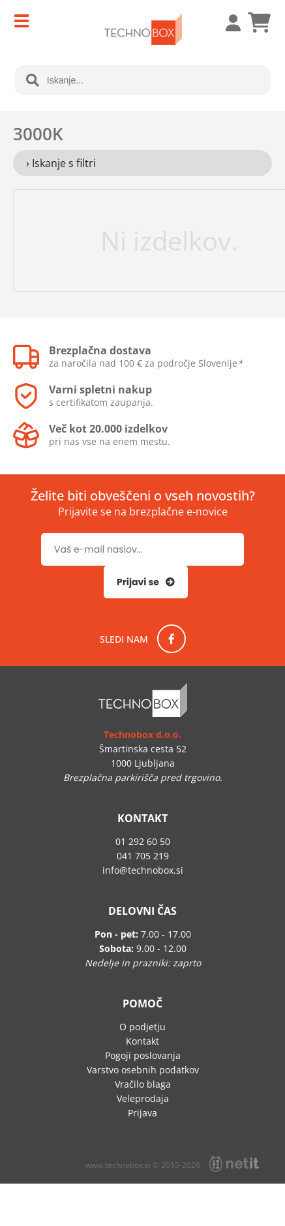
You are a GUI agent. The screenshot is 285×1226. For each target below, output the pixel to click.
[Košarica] (259, 23)
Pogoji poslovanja (143, 1055)
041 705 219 (143, 856)
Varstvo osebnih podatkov (143, 1070)
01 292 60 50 (142, 841)
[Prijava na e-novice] (146, 582)
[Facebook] (171, 638)
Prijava (226, 23)
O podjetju (142, 1026)
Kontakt (142, 1041)
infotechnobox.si (142, 870)
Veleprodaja (143, 1098)
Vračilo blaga (143, 1084)
